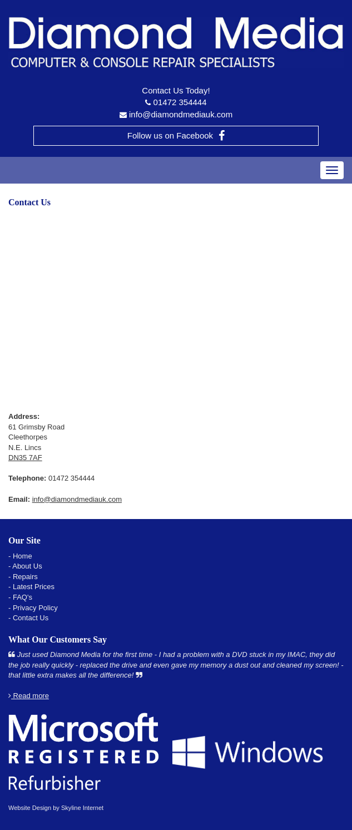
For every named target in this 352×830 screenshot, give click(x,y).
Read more (28, 695)
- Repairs (23, 576)
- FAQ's (20, 597)
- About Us (25, 566)
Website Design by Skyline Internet (55, 807)
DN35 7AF (25, 457)
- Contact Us (28, 618)
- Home (20, 556)
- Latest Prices (31, 586)
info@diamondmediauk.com (180, 114)
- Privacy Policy (33, 608)
